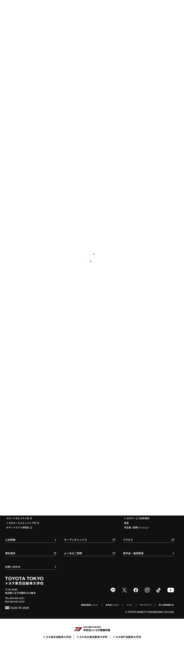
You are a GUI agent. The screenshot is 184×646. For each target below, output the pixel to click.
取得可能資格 (72, 513)
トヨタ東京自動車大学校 (57, 637)
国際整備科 (13, 513)
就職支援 (71, 509)
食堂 (126, 523)
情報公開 (128, 485)
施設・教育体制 (132, 476)
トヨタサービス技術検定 (136, 518)
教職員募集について (78, 604)
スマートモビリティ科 (19, 518)
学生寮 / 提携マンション (136, 527)
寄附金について (104, 604)
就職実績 (69, 504)
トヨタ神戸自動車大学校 (127, 637)
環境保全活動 (131, 480)
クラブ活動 (130, 509)
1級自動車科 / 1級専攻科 (20, 504)
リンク (123, 604)
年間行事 (128, 504)
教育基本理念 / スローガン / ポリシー (143, 462)
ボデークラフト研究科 (19, 527)
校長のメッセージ (133, 467)
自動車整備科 (14, 509)
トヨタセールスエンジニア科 (22, 523)
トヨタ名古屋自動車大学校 (92, 637)
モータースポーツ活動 (135, 513)
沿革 (126, 471)
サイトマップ (141, 604)
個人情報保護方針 (165, 604)
